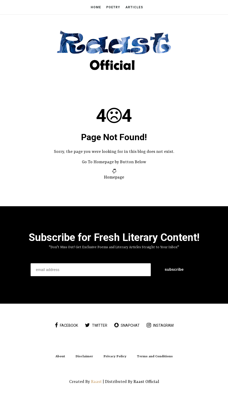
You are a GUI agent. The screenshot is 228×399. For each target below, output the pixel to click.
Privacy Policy (114, 356)
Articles (134, 7)
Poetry (113, 7)
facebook (66, 325)
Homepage (114, 177)
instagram (160, 325)
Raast (97, 382)
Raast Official (146, 382)
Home (96, 7)
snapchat (127, 325)
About (60, 356)
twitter (96, 325)
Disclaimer (84, 356)
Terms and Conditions (155, 356)
